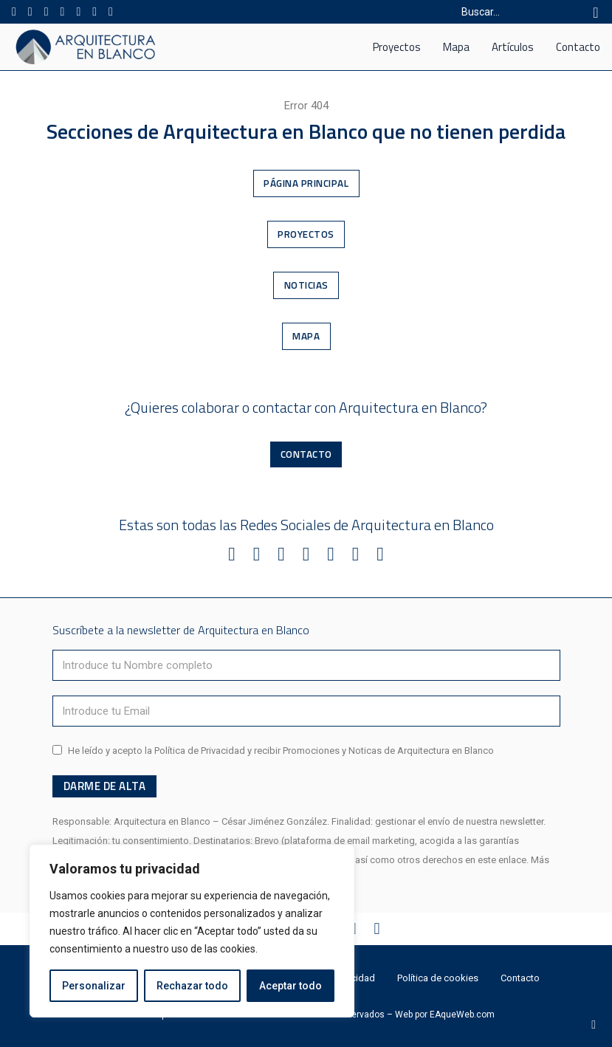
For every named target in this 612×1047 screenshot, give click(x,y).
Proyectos (397, 46)
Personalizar (94, 986)
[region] (192, 931)
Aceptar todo (290, 986)
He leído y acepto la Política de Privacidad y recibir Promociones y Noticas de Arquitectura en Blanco (281, 750)
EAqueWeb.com (462, 1014)
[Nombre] (306, 665)
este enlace (502, 859)
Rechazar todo (192, 986)
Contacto (578, 46)
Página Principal (306, 183)
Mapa (456, 46)
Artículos (513, 46)
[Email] (306, 711)
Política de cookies (437, 978)
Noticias (306, 285)
